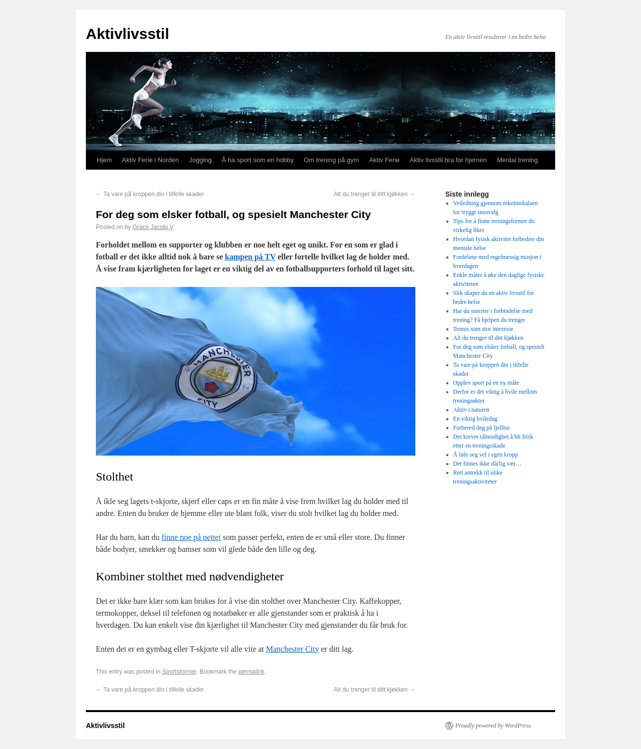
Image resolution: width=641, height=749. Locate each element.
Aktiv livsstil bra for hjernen (448, 160)
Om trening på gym (331, 160)
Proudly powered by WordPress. (493, 725)
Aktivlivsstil (127, 33)
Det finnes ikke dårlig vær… (487, 463)
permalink (251, 671)
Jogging (200, 160)
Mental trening (517, 160)
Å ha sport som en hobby (258, 160)
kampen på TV (250, 256)
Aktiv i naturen (471, 409)
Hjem (104, 160)
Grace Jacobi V (152, 227)
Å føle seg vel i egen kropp (485, 454)
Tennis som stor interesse (483, 328)
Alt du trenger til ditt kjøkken (374, 194)
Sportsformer (179, 671)
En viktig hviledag (475, 418)
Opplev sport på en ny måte (486, 382)
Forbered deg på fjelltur (481, 427)
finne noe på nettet (191, 537)
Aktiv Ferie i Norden (150, 160)
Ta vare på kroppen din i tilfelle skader (150, 194)
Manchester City (292, 649)
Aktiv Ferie (384, 160)
